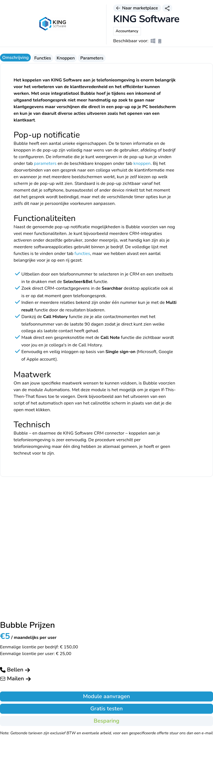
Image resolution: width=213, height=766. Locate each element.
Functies (42, 58)
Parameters (91, 58)
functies (82, 254)
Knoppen (66, 58)
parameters (45, 163)
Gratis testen (106, 708)
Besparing (106, 721)
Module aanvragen (106, 696)
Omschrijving (15, 57)
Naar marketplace (137, 8)
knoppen (142, 163)
